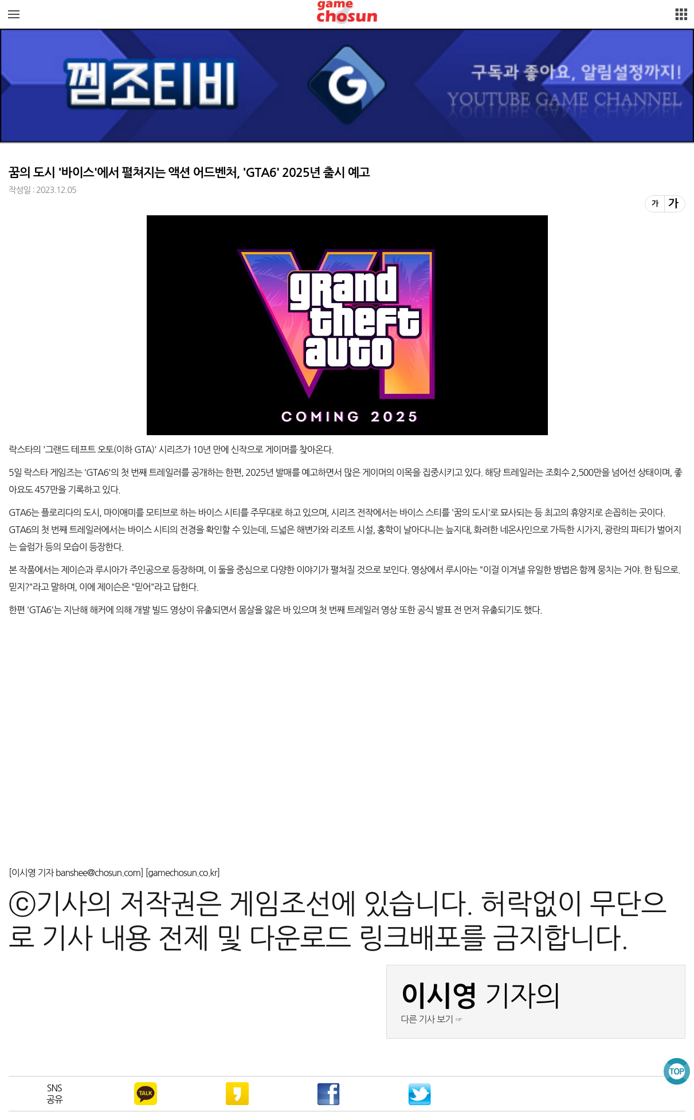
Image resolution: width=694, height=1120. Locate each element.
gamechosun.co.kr (182, 872)
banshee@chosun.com (98, 872)
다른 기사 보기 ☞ (432, 1019)
